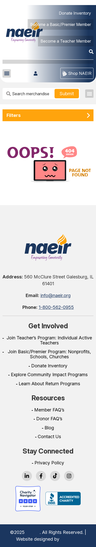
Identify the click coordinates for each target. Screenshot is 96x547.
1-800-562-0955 (56, 307)
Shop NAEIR (76, 73)
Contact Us (49, 436)
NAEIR (33, 532)
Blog (49, 427)
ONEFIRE (70, 539)
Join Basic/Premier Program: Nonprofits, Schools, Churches (49, 354)
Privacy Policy (49, 462)
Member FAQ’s (49, 409)
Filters (14, 115)
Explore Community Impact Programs (49, 374)
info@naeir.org (55, 295)
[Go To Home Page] (48, 247)
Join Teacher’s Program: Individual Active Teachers (49, 340)
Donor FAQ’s (49, 418)
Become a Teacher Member (65, 41)
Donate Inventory (75, 13)
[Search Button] (67, 93)
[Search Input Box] (29, 93)
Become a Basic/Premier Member (60, 24)
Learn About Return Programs (49, 383)
